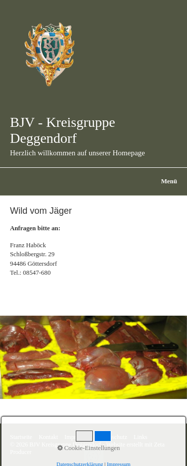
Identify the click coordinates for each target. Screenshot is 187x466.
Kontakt (48, 437)
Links (140, 437)
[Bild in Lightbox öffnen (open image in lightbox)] (93, 357)
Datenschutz (112, 437)
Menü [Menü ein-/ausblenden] (169, 181)
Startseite (21, 437)
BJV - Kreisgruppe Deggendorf (62, 130)
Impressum (77, 437)
